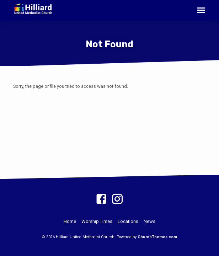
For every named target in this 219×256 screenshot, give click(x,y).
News (149, 221)
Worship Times (96, 221)
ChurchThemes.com (157, 237)
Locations (128, 221)
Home (70, 221)
